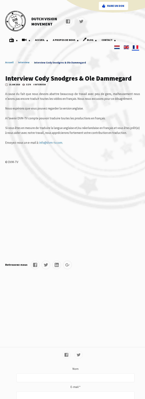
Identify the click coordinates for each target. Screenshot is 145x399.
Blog (89, 40)
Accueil (41, 40)
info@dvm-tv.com (50, 143)
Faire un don (115, 6)
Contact (109, 40)
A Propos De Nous (66, 40)
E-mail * (75, 387)
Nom (75, 369)
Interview (23, 62)
